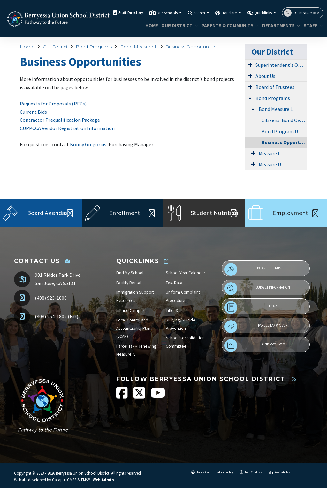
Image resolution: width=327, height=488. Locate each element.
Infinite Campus (130, 310)
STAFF (312, 25)
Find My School (129, 272)
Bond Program (254, 345)
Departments (279, 25)
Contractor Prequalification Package (60, 120)
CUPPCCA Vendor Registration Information (67, 128)
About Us (265, 76)
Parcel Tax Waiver (255, 326)
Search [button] (200, 13)
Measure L (269, 153)
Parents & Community (227, 25)
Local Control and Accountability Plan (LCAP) (133, 328)
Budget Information (257, 288)
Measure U (270, 164)
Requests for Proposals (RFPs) (53, 103)
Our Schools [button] (167, 13)
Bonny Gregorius (88, 144)
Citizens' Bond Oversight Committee (284, 120)
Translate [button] (229, 13)
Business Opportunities (191, 47)
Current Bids (33, 112)
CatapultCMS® (64, 479)
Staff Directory (130, 12)
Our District (177, 25)
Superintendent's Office (281, 65)
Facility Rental (128, 282)
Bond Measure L (138, 47)
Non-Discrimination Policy (212, 472)
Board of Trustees (274, 87)
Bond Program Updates (284, 131)
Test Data (174, 282)
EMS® (85, 479)
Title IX (172, 310)
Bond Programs (94, 47)
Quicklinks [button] (263, 13)
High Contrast (253, 472)
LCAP (250, 307)
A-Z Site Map (280, 472)
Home (150, 25)
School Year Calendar (185, 272)
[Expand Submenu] (250, 64)
